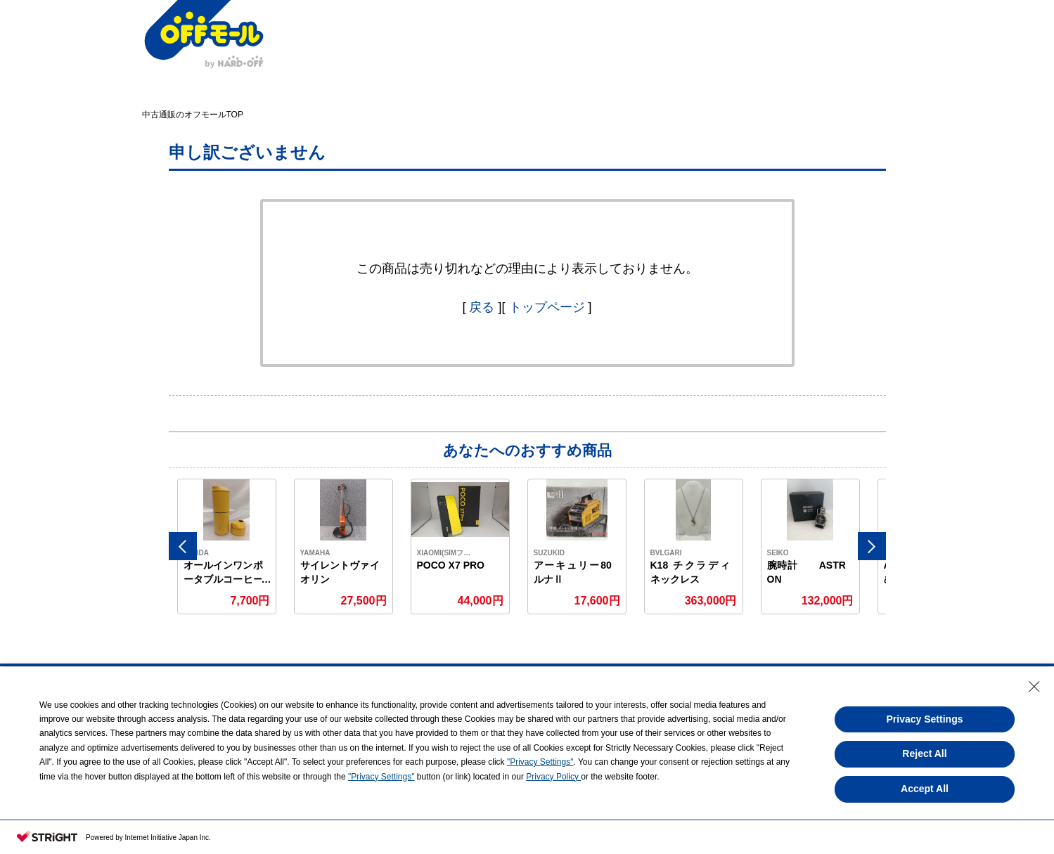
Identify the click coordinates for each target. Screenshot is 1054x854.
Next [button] (872, 546)
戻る (481, 307)
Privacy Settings (925, 719)
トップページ (547, 307)
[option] (227, 546)
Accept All (925, 788)
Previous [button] (183, 546)
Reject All (924, 753)
